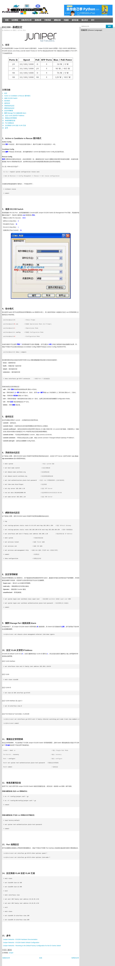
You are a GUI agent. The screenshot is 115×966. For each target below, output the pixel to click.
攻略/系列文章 (26, 20)
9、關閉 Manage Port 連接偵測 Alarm (14, 113)
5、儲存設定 (6, 103)
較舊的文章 (75, 958)
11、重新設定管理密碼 (9, 118)
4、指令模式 (6, 101)
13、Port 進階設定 (8, 123)
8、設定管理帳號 (7, 110)
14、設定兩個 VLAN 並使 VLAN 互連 (14, 125)
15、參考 (5, 128)
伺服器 (66, 20)
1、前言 (4, 93)
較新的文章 (6, 958)
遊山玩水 (84, 20)
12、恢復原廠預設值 (8, 120)
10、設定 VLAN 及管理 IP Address (13, 115)
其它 (92, 20)
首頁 (6, 20)
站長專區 (15, 20)
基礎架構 (38, 20)
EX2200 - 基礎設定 (12, 27)
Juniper (11, 953)
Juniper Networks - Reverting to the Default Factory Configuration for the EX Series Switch (32, 945)
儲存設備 (75, 20)
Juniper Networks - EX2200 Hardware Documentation (20, 939)
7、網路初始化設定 (8, 108)
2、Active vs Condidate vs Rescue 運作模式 (16, 96)
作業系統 (47, 20)
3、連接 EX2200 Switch (9, 98)
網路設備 (57, 20)
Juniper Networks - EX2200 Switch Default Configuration (21, 942)
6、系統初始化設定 (8, 105)
